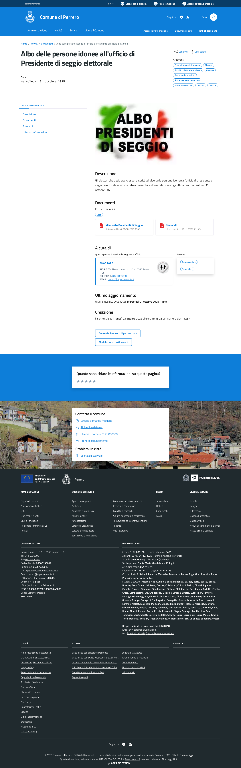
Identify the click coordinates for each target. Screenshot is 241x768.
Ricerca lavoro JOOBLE (133, 667)
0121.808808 (119, 276)
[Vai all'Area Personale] (198, 3)
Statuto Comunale (30, 692)
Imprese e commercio (124, 506)
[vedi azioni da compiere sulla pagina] (198, 51)
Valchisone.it (128, 672)
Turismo (117, 526)
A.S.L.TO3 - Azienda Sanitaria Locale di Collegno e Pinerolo (101, 667)
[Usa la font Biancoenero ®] (133, 3)
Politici (24, 530)
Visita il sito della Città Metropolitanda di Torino (95, 657)
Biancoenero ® (132, 759)
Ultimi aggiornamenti (31, 717)
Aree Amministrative (31, 506)
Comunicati (47, 43)
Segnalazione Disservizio (33, 677)
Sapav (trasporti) (80, 677)
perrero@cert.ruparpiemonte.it (42, 570)
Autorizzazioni (79, 521)
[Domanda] (161, 225)
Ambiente (77, 506)
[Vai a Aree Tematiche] (164, 3)
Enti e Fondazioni (29, 521)
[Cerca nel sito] (213, 17)
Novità (34, 43)
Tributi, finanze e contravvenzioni (130, 521)
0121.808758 (32, 559)
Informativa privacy (31, 697)
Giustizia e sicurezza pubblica (127, 501)
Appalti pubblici (79, 516)
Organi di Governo (30, 501)
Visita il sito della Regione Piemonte (90, 652)
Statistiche (26, 721)
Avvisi (159, 516)
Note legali (26, 702)
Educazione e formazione (84, 535)
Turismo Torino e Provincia (135, 657)
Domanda (171, 225)
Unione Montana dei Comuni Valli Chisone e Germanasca (101, 662)
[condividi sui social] (181, 51)
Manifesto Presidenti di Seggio (124, 225)
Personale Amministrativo (34, 526)
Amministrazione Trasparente (36, 652)
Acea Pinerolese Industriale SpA (88, 672)
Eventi (193, 501)
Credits (24, 712)
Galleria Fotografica (200, 516)
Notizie (159, 506)
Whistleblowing (29, 731)
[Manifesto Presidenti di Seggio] (101, 225)
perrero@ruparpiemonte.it (121, 279)
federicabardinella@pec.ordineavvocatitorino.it (150, 633)
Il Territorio (195, 511)
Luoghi (193, 506)
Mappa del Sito (28, 726)
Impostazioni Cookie (31, 707)
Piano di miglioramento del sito (36, 662)
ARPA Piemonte (130, 662)
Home (24, 43)
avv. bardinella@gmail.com (142, 630)
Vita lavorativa (120, 530)
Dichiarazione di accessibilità (35, 657)
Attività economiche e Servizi (205, 526)
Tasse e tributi (163, 501)
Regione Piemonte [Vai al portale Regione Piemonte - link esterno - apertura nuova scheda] (32, 3)
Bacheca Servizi (29, 687)
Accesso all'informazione (156, 31)
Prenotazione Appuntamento (36, 672)
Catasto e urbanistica (82, 526)
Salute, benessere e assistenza (129, 516)
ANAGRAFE (106, 263)
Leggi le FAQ (27, 667)
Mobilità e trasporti (122, 511)
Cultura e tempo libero (83, 530)
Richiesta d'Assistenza (32, 682)
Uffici (23, 511)
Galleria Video (197, 521)
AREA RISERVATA (118, 763)
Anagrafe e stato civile (83, 511)
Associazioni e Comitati (201, 530)
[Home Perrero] (51, 17)
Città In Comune (180, 755)
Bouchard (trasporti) (132, 652)
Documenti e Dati (30, 516)
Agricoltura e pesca (81, 501)
